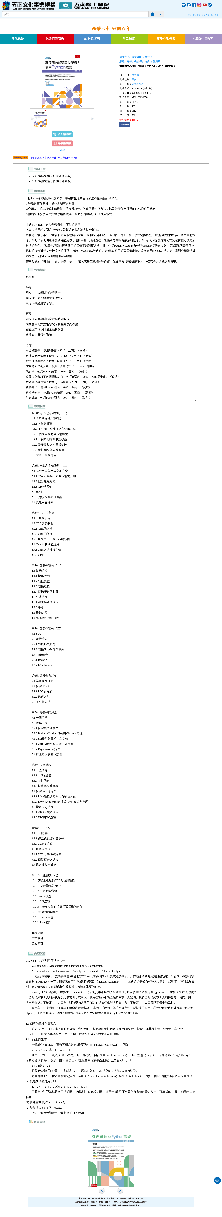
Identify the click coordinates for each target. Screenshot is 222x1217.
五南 (134, 79)
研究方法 (147, 57)
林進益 (135, 75)
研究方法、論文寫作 (130, 57)
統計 (142, 61)
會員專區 (205, 15)
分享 (62, 150)
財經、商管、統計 (129, 61)
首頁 (189, 15)
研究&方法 (137, 84)
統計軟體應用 (153, 61)
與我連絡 (214, 15)
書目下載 (196, 15)
